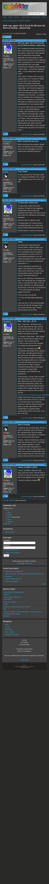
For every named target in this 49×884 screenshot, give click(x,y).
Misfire (9, 517)
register (11, 33)
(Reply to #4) (20, 239)
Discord (9, 515)
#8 (45, 465)
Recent (17, 17)
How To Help (25, 17)
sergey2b (6, 594)
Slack (9, 519)
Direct (18, 563)
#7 (45, 422)
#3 (45, 169)
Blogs (6, 624)
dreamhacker (8, 599)
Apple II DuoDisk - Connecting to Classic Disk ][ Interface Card (24, 574)
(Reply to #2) (20, 169)
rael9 (5, 172)
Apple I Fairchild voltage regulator (14, 592)
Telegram (10, 521)
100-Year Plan (35, 17)
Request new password (12, 552)
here (27, 263)
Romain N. (7, 616)
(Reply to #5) (20, 318)
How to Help (24, 660)
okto (5, 609)
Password (7, 545)
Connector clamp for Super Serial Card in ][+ (17, 607)
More (44, 584)
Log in (4, 33)
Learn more (6, 523)
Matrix (9, 513)
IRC (8, 510)
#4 (45, 200)
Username (7, 540)
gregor (6, 604)
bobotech (7, 142)
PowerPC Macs (24, 21)
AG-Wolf (7, 43)
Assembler (8, 576)
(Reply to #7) (21, 465)
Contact (43, 17)
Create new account (11, 550)
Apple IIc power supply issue (14, 571)
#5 (45, 239)
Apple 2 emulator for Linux (13, 579)
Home (5, 17)
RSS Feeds (8, 629)
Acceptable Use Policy (12, 634)
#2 (45, 138)
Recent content (9, 532)
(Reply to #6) (20, 422)
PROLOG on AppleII (11, 581)
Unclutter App (28, 563)
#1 (45, 40)
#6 (45, 318)
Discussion (13, 21)
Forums (10, 17)
